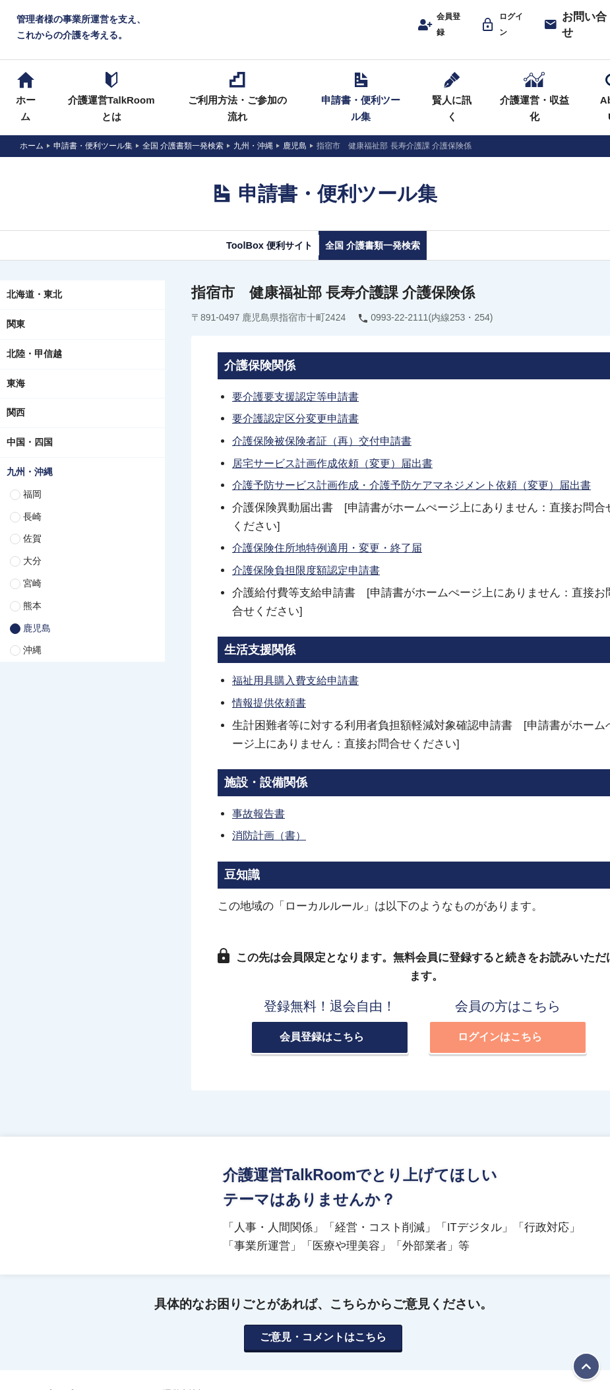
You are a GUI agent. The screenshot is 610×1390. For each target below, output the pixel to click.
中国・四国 (30, 456)
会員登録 (443, 31)
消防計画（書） (271, 846)
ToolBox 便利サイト (252, 259)
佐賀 (32, 553)
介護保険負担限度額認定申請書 (310, 582)
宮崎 (32, 597)
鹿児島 (37, 642)
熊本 (32, 620)
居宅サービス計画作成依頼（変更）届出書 (338, 476)
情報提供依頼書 (271, 714)
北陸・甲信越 (34, 368)
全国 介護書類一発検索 (387, 259)
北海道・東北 (34, 308)
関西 (16, 427)
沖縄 (32, 664)
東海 (16, 397)
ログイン (511, 31)
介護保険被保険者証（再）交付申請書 (327, 454)
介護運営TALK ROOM (323, 34)
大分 (32, 575)
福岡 (32, 508)
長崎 (32, 530)
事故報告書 (260, 824)
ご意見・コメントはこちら (323, 1349)
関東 (16, 338)
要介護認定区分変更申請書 (299, 433)
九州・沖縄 (30, 486)
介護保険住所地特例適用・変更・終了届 (333, 560)
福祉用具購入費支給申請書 (299, 692)
